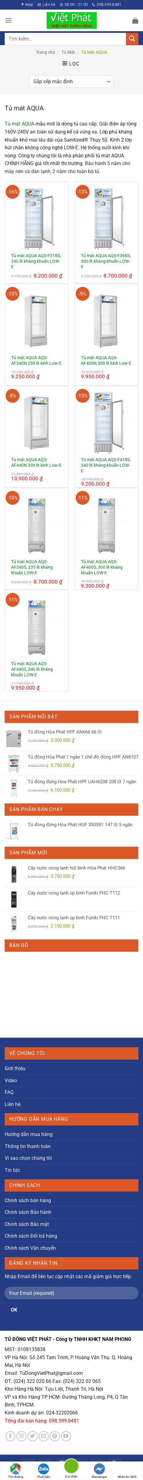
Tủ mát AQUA (19, 124)
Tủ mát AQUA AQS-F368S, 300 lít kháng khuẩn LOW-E (106, 261)
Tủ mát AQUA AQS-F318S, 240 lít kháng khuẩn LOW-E (36, 261)
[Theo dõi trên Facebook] (10, 1436)
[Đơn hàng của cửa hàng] (71, 81)
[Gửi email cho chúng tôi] (44, 1436)
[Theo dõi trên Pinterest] (55, 1436)
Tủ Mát (68, 52)
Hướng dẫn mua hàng (29, 1134)
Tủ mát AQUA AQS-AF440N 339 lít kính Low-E (36, 462)
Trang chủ (45, 52)
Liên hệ (12, 1104)
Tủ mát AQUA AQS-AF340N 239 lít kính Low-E (36, 360)
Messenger (99, 1470)
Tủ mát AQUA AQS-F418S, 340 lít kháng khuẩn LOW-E (106, 465)
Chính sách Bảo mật (27, 1224)
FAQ (9, 1092)
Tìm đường (15, 1470)
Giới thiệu (15, 1068)
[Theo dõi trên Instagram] (21, 1436)
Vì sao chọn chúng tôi (28, 1158)
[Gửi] (132, 39)
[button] (8, 20)
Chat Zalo (43, 1470)
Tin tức (12, 1170)
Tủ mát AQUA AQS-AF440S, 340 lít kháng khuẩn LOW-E (32, 669)
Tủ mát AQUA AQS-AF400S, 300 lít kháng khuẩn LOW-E (102, 567)
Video (11, 1080)
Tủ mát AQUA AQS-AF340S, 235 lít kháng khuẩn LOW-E (32, 567)
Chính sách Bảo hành (28, 1212)
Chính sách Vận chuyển (30, 1248)
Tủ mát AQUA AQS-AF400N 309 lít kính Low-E (106, 360)
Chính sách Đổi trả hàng (31, 1236)
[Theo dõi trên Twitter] (32, 1436)
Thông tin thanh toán (28, 1146)
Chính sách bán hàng (28, 1200)
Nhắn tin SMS (127, 1470)
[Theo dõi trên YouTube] (66, 1436)
